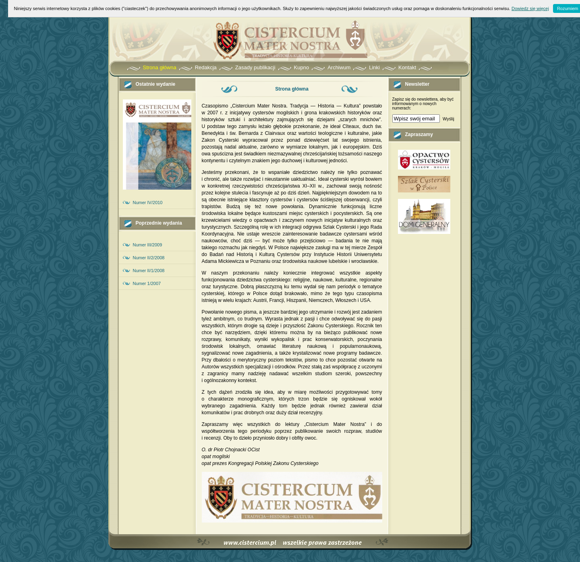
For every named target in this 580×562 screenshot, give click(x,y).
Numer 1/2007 (147, 283)
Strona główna (159, 67)
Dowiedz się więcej (530, 8)
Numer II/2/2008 (149, 257)
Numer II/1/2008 (149, 270)
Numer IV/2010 (148, 202)
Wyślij (448, 118)
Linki (374, 67)
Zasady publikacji (255, 67)
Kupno (301, 67)
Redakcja (206, 67)
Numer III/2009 (147, 244)
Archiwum (338, 67)
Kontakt (407, 67)
